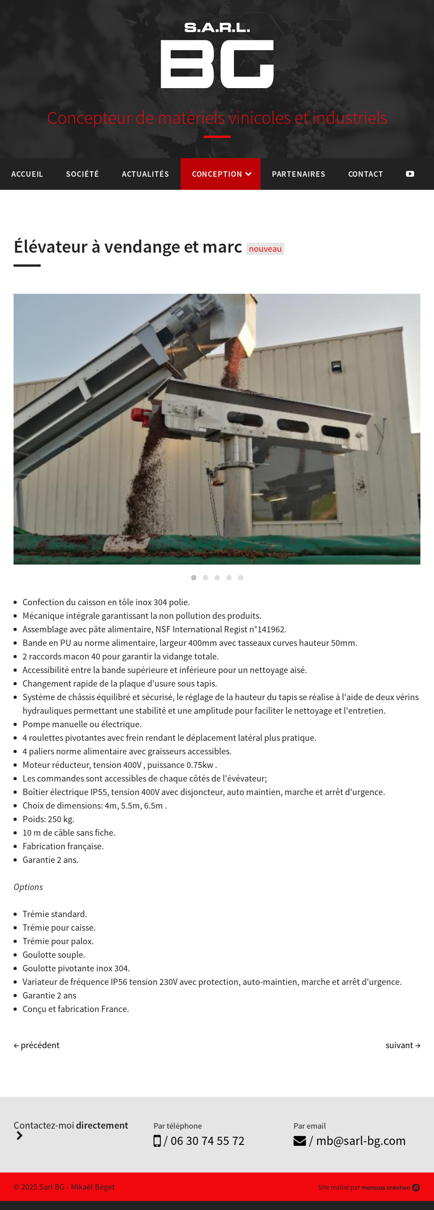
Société (82, 174)
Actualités (145, 174)
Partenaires (299, 174)
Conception (217, 174)
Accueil (27, 174)
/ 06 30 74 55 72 (199, 1141)
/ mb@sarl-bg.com (350, 1141)
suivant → (403, 1044)
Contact (365, 174)
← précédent (37, 1044)
